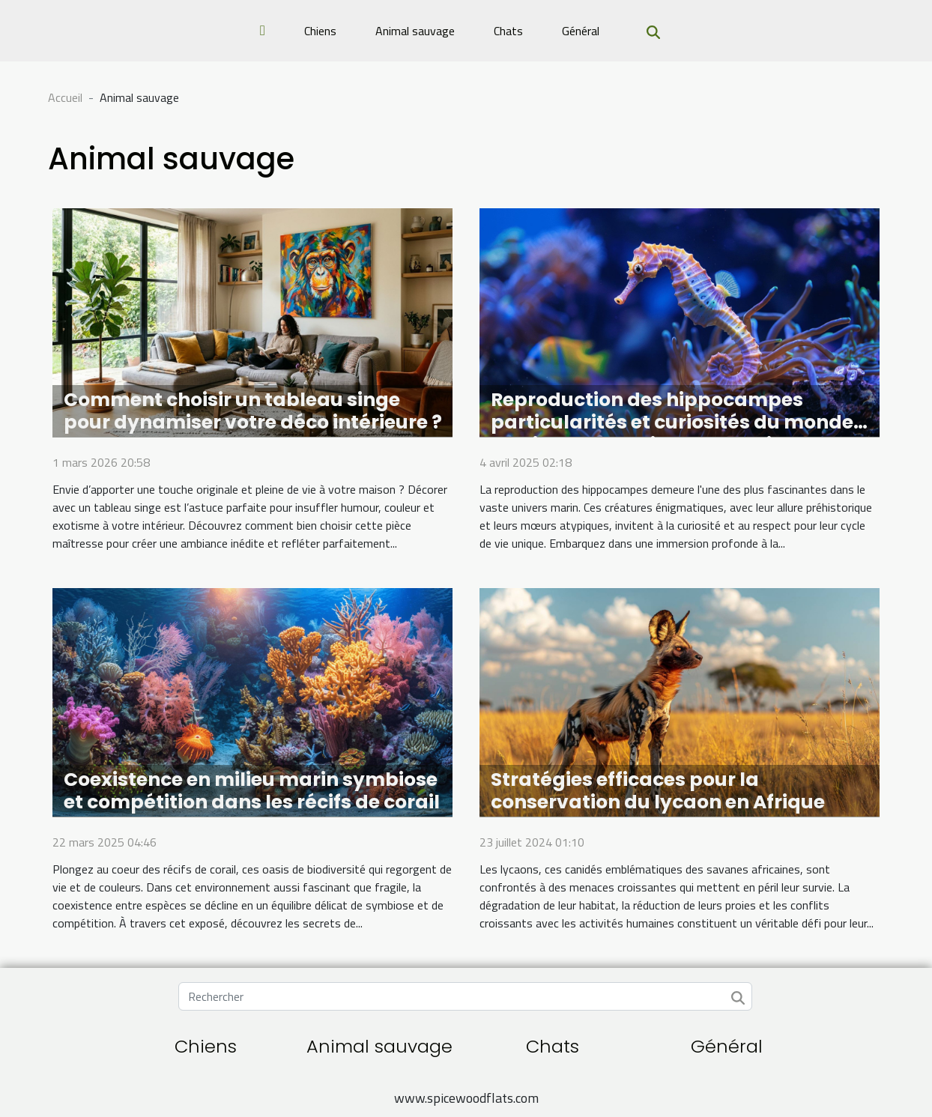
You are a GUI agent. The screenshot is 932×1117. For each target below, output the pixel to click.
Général (580, 31)
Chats (508, 31)
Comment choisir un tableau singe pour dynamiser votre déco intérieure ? (253, 411)
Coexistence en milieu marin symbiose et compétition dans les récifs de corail (252, 790)
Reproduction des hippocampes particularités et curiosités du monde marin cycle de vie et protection (672, 422)
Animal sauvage (415, 31)
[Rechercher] (464, 996)
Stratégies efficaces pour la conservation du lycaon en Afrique (658, 790)
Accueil (65, 97)
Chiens (320, 31)
